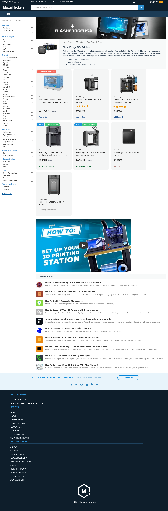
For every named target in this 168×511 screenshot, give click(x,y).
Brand (5, 55)
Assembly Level (9, 150)
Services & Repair (19, 438)
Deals (4, 170)
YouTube (96, 384)
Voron (5, 116)
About (13, 447)
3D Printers (80, 42)
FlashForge (7, 75)
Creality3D (6, 67)
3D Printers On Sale (10, 180)
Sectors (5, 25)
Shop (13, 412)
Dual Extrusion (8, 144)
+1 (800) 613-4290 (66, 2)
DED (4, 39)
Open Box (6, 178)
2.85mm (6, 189)
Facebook (71, 384)
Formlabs (6, 77)
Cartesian (6, 162)
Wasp (5, 118)
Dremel (5, 70)
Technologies (8, 36)
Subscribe (128, 378)
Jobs (13, 465)
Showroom (16, 419)
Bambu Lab (7, 60)
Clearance (6, 175)
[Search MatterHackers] (141, 7)
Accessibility (17, 480)
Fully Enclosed (8, 142)
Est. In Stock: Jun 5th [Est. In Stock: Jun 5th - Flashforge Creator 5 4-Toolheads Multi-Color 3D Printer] (83, 166)
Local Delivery (18, 458)
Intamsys (6, 82)
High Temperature (9, 135)
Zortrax (5, 126)
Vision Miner (7, 121)
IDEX (4, 147)
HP (4, 80)
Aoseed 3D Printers (10, 58)
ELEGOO (6, 72)
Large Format (7, 137)
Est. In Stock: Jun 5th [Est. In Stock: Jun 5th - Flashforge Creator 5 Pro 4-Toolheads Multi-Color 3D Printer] (46, 166)
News (13, 416)
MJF (4, 49)
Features (6, 129)
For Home (6, 28)
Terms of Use (17, 476)
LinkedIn (86, 384)
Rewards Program (20, 461)
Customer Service (52, 2)
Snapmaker (7, 109)
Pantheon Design (9, 97)
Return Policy (18, 469)
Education (16, 427)
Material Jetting (8, 51)
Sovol (5, 111)
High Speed (7, 132)
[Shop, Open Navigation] (6, 14)
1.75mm (6, 187)
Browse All (7, 193)
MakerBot (6, 87)
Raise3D (6, 106)
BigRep (5, 63)
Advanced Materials (10, 139)
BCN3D (5, 65)
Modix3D (6, 94)
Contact (15, 450)
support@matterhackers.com (26, 403)
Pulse (5, 104)
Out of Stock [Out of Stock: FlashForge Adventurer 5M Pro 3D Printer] (119, 166)
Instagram (81, 384)
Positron (6, 99)
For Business (7, 33)
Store (71, 42)
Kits (4, 153)
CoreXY (5, 164)
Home (65, 42)
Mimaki (5, 92)
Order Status (17, 454)
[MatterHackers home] (14, 8)
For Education (8, 30)
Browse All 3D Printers (13, 21)
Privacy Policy (18, 472)
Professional (17, 423)
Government (17, 434)
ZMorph (5, 123)
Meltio (5, 89)
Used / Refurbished (10, 173)
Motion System (9, 159)
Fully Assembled (9, 155)
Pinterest (91, 384)
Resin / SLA (7, 44)
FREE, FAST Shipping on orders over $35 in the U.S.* (22, 2)
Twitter (76, 384)
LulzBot (5, 84)
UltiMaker (6, 114)
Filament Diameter (11, 184)
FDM (4, 42)
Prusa (5, 101)
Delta (5, 167)
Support (15, 430)
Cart (156, 2)
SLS (4, 46)
